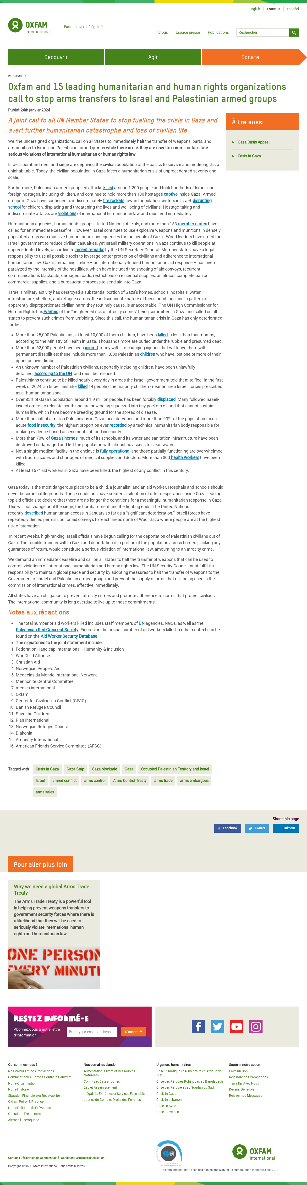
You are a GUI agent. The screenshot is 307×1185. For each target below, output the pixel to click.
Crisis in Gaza (249, 156)
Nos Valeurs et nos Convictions (31, 1071)
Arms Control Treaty (130, 780)
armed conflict (64, 780)
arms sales (45, 792)
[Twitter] (257, 828)
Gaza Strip (75, 769)
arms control (94, 780)
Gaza (129, 769)
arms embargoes (194, 780)
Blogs (163, 32)
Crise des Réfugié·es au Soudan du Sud (185, 1087)
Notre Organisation (22, 1083)
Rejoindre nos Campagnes (248, 1077)
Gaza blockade (104, 769)
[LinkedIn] (286, 828)
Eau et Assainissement (100, 1087)
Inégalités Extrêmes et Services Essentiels (114, 1094)
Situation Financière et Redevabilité (34, 1095)
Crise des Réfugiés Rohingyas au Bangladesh (189, 1081)
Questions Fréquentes (24, 1114)
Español (293, 9)
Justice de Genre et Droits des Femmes (112, 1100)
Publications (218, 32)
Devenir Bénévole (241, 1089)
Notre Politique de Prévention (29, 1108)
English (254, 9)
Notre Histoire (18, 1089)
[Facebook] (227, 828)
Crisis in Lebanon (169, 1100)
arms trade (163, 780)
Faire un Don (238, 1071)
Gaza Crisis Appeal (253, 142)
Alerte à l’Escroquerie (23, 1120)
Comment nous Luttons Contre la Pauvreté (39, 1077)
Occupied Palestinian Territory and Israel (175, 769)
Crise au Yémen (167, 1112)
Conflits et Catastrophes (102, 1081)
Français (273, 9)
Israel (40, 780)
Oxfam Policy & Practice (26, 1101)
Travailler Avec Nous (244, 1083)
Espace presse (188, 32)
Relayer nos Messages (245, 1095)
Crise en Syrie (166, 1106)
